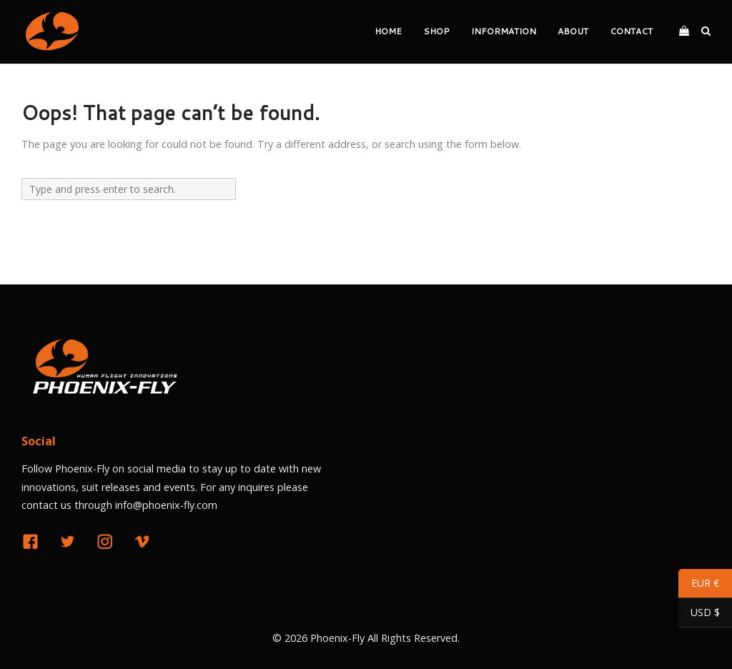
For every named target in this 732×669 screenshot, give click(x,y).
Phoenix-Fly (337, 638)
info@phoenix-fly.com (166, 505)
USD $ (699, 614)
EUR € (698, 585)
